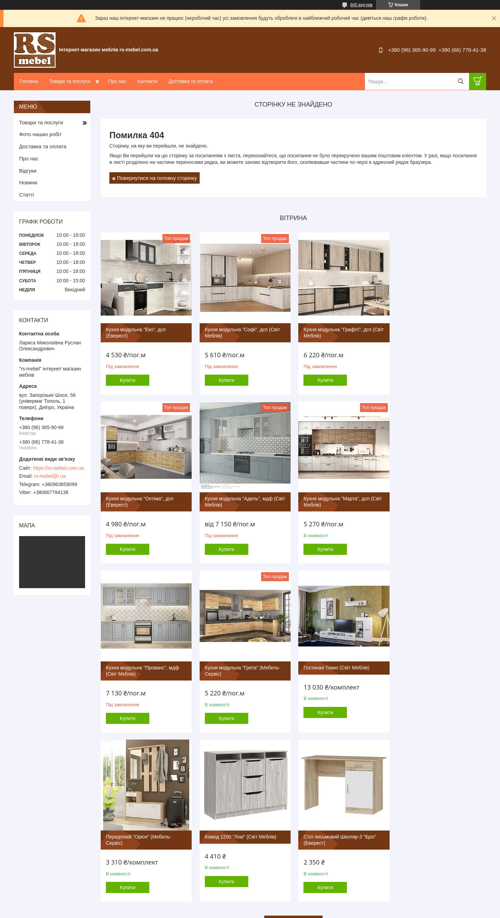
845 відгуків (361, 4)
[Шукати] (460, 81)
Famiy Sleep (154, 855)
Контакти (147, 81)
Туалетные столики (392, 840)
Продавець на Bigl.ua (250, 905)
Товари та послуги (69, 81)
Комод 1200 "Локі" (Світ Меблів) (338, 666)
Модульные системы (278, 796)
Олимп (149, 876)
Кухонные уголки (389, 810)
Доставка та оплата (191, 81)
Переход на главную (42, 796)
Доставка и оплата (40, 825)
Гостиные (267, 810)
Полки (378, 869)
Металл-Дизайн (158, 817)
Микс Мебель (156, 869)
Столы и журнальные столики (403, 803)
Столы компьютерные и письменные (410, 796)
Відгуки (27, 171)
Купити (127, 379)
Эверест (151, 825)
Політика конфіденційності (312, 911)
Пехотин (151, 847)
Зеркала (265, 876)
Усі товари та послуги (291, 750)
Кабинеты (267, 832)
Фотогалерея (34, 810)
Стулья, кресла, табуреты (398, 825)
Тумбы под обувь (389, 862)
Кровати (265, 862)
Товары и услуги (38, 803)
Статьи (28, 847)
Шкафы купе (270, 847)
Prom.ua (282, 898)
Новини (28, 182)
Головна (28, 81)
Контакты (30, 832)
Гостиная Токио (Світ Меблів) (139, 666)
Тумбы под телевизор (394, 855)
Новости (29, 840)
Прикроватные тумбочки (397, 847)
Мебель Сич (155, 810)
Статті (26, 195)
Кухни (263, 803)
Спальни (266, 817)
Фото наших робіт (40, 134)
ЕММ (147, 832)
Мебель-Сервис (158, 796)
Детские (265, 825)
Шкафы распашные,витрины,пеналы (295, 855)
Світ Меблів (154, 840)
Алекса (149, 862)
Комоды (380, 832)
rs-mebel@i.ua (50, 476)
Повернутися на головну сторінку (157, 178)
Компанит (152, 803)
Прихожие (267, 840)
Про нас (117, 81)
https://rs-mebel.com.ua (58, 468)
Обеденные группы (391, 817)
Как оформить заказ (42, 817)
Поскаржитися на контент (258, 911)
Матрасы (266, 869)
